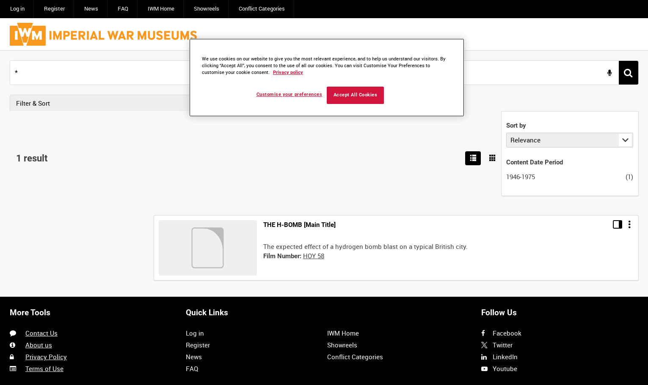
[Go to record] (208, 153)
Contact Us (41, 242)
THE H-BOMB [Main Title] (299, 130)
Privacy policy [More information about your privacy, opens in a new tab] (288, 72)
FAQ (123, 8)
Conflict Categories (262, 8)
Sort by (25, 126)
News (91, 8)
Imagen (72, 330)
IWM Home (161, 8)
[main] (324, 128)
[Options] (629, 130)
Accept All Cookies (356, 95)
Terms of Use (44, 278)
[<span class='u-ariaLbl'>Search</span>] (628, 73)
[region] (326, 77)
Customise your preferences (289, 94)
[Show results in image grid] (630, 103)
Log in (17, 8)
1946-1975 (29, 176)
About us (38, 254)
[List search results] (610, 103)
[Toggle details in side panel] (617, 130)
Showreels (206, 8)
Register (54, 8)
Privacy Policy (46, 266)
